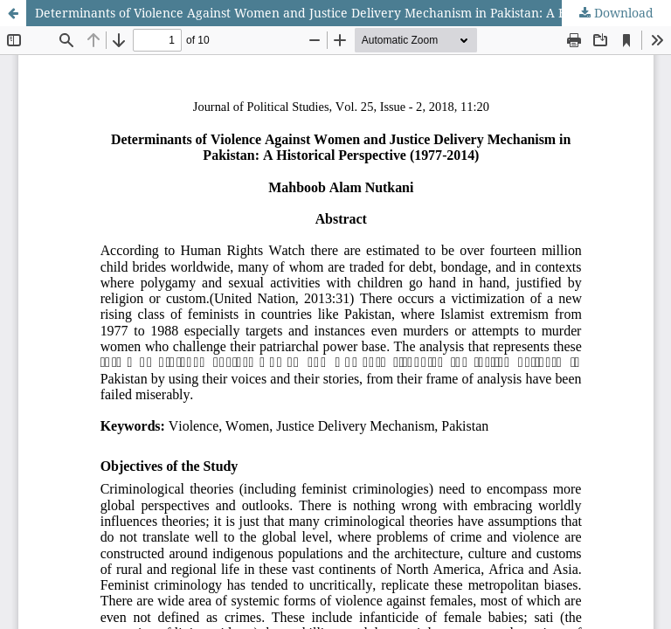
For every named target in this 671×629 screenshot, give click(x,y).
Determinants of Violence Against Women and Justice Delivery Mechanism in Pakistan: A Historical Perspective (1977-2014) (353, 12)
